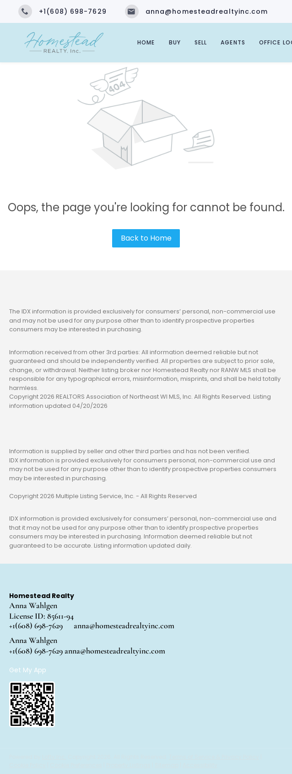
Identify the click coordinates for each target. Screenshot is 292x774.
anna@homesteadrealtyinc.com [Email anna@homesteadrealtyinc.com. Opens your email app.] (124, 625)
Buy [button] (175, 42)
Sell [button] (201, 42)
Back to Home (146, 238)
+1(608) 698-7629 (36, 625)
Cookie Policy (27, 765)
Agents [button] (233, 42)
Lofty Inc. (54, 757)
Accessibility (200, 765)
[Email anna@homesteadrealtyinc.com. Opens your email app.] (196, 11)
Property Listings (128, 765)
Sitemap (166, 765)
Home (146, 42)
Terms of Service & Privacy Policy (214, 757)
